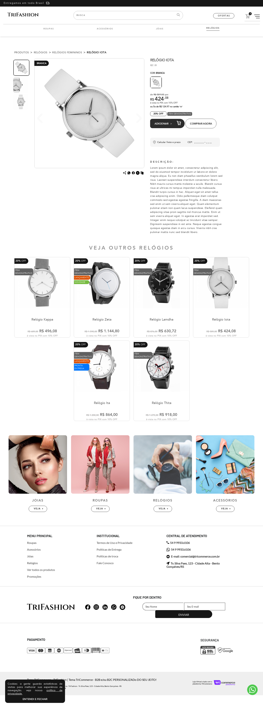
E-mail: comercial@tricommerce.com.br (193, 569)
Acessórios (105, 29)
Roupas (48, 29)
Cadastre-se (247, 3)
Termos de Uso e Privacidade (114, 555)
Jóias (159, 29)
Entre (230, 3)
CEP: (190, 142)
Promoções (34, 589)
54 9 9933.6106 (178, 555)
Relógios (213, 28)
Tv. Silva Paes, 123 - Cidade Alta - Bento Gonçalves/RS (193, 578)
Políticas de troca (107, 569)
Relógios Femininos (67, 52)
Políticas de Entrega (109, 562)
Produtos (21, 52)
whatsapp (88, 617)
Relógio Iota (96, 52)
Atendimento (252, 689)
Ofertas (224, 15)
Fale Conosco (105, 576)
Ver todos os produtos (41, 582)
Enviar (225, 619)
